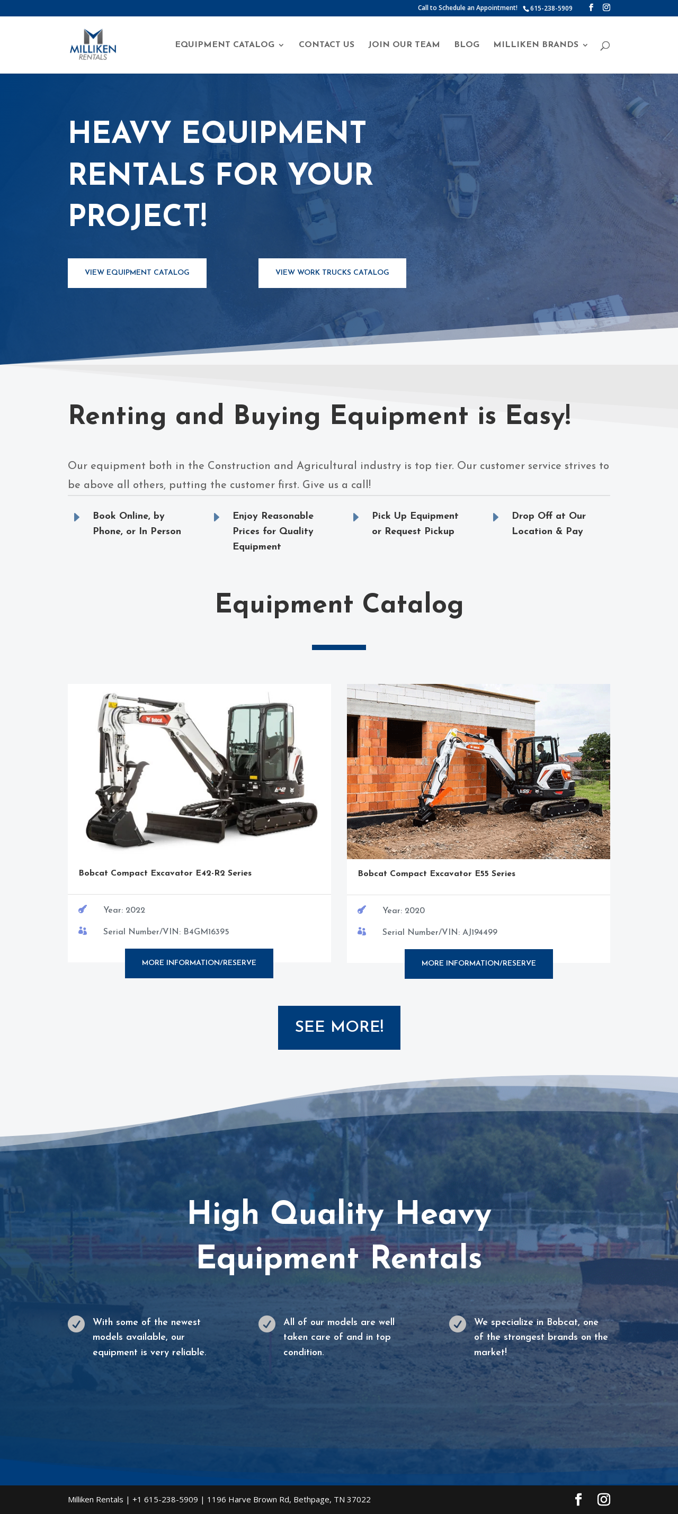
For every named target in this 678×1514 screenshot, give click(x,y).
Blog (466, 45)
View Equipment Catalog (137, 273)
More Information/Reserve (199, 963)
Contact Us (326, 45)
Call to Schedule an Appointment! (468, 8)
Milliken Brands (535, 45)
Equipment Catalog (224, 45)
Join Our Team (404, 45)
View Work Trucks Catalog (332, 273)
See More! (339, 1028)
